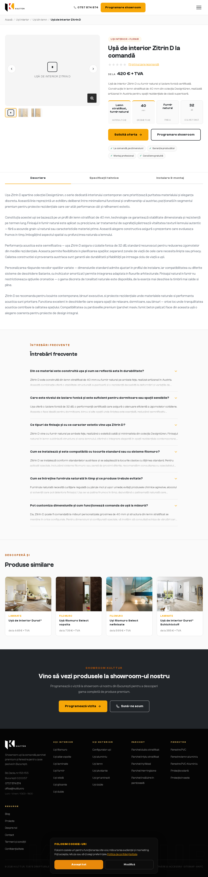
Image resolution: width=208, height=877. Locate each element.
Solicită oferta (128, 134)
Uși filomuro (60, 749)
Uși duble (58, 791)
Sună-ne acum (129, 706)
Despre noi (11, 827)
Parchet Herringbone (143, 770)
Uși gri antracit (101, 777)
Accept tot (78, 864)
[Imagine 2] (23, 112)
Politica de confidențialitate (122, 854)
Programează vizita (83, 706)
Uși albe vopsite (62, 756)
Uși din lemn (40, 19)
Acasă (8, 19)
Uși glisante (60, 784)
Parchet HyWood (141, 763)
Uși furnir (59, 770)
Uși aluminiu (99, 756)
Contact (9, 834)
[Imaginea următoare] (93, 69)
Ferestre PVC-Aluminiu (184, 763)
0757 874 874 (86, 7)
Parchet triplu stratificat (145, 756)
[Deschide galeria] (92, 98)
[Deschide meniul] (199, 7)
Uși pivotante (100, 770)
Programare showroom (123, 7)
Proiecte (9, 821)
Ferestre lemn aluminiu (184, 756)
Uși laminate (60, 763)
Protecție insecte (180, 777)
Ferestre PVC (178, 749)
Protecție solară (180, 770)
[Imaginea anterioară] (11, 69)
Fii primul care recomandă (143, 64)
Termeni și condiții (15, 841)
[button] (52, 70)
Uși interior (22, 19)
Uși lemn (97, 763)
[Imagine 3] (36, 112)
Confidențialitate (14, 848)
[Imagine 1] (11, 112)
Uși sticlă (58, 777)
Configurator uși (101, 749)
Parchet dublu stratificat (145, 749)
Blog (7, 813)
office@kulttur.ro (14, 788)
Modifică (129, 864)
